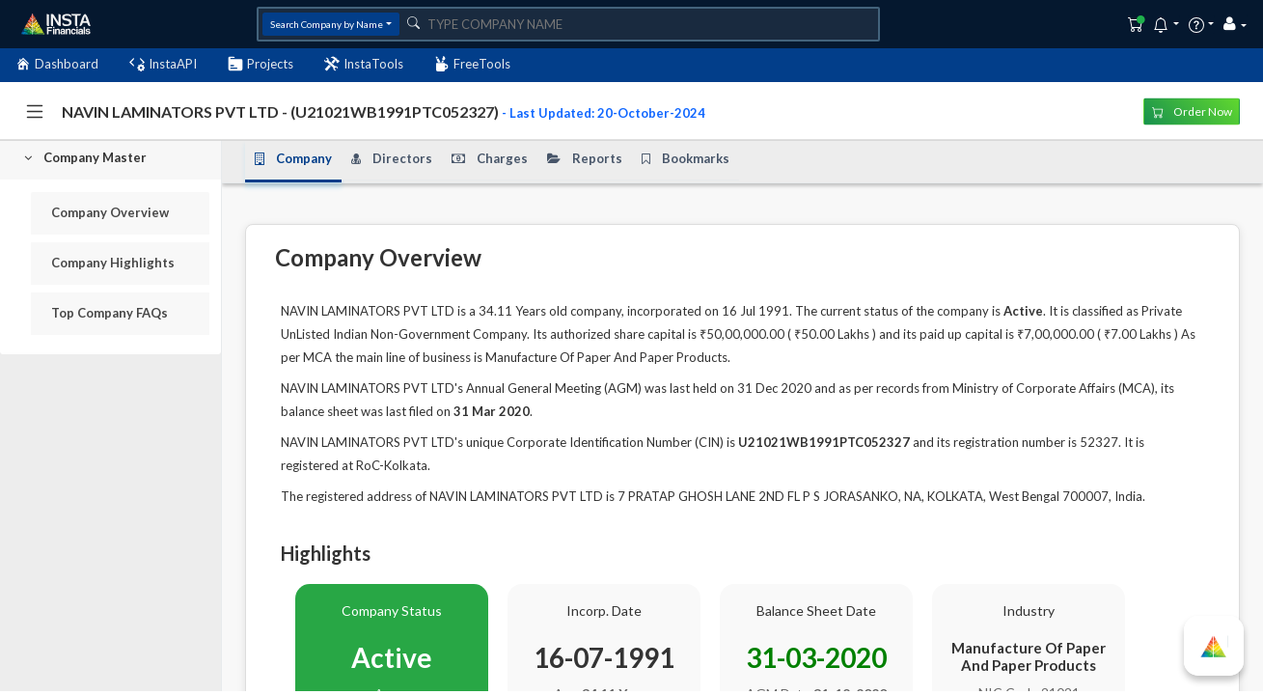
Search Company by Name (326, 24)
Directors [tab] (391, 159)
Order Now (1192, 110)
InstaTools (363, 64)
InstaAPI (163, 64)
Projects (260, 64)
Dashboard (56, 64)
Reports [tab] (584, 159)
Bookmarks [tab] (685, 159)
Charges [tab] (490, 159)
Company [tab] (293, 159)
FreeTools (472, 64)
